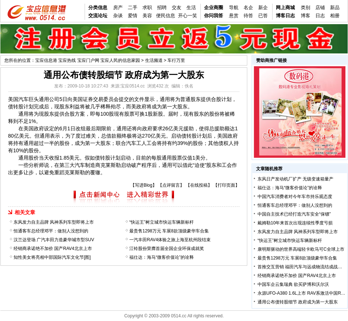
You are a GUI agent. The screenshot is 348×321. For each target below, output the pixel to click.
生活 (191, 7)
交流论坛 (97, 15)
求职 (147, 7)
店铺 (320, 7)
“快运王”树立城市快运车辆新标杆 (161, 222)
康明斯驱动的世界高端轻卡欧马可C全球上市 (301, 249)
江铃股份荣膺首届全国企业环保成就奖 (166, 248)
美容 (147, 15)
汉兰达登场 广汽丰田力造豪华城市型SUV (54, 239)
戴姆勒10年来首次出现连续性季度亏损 (295, 222)
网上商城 (285, 7)
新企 (263, 7)
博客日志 (285, 15)
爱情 (132, 15)
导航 (233, 7)
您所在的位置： (19, 60)
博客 (305, 15)
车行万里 (176, 60)
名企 (248, 7)
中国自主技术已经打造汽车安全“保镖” (294, 214)
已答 (263, 15)
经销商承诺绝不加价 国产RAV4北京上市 (53, 248)
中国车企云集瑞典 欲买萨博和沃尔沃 (293, 284)
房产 (118, 7)
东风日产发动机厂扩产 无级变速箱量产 (295, 179)
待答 (248, 15)
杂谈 (118, 15)
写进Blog (143, 185)
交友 (176, 7)
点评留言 (171, 185)
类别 (305, 7)
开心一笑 (187, 15)
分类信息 (97, 7)
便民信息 (165, 15)
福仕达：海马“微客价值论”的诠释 (161, 257)
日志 (320, 15)
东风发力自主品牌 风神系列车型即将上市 (54, 222)
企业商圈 (213, 7)
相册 (335, 15)
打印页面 (226, 185)
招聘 (162, 7)
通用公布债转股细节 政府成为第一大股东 (298, 302)
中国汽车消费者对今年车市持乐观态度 (295, 196)
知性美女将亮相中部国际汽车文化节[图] (52, 257)
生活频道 (154, 60)
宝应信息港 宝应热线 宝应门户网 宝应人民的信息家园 (87, 60)
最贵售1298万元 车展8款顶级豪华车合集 (169, 231)
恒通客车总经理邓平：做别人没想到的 (51, 231)
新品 (335, 7)
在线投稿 (199, 185)
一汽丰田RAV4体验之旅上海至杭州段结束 (170, 239)
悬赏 (233, 15)
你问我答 (213, 15)
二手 (132, 7)
